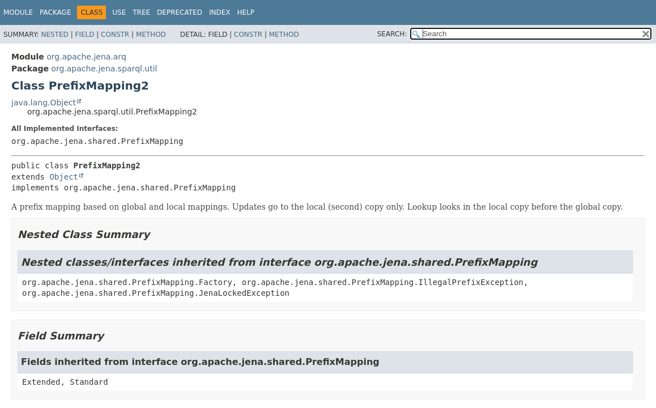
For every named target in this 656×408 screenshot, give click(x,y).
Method (151, 35)
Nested (54, 35)
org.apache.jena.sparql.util (104, 68)
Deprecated (179, 12)
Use (119, 12)
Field (84, 35)
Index (220, 12)
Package (55, 12)
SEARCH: (392, 34)
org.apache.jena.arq (86, 56)
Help (245, 12)
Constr (115, 35)
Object (63, 176)
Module (18, 12)
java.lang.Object (43, 102)
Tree (141, 12)
